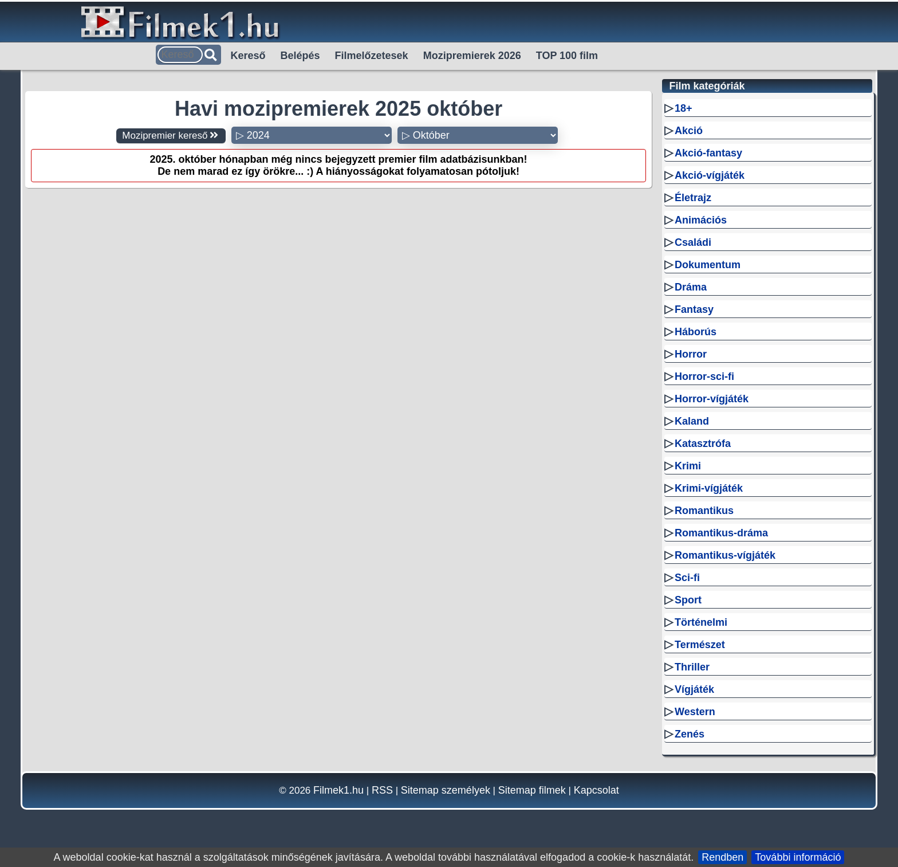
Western (695, 711)
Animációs (701, 220)
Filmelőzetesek (371, 55)
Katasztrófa (703, 443)
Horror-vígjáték (712, 399)
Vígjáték (694, 689)
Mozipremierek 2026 (472, 55)
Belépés (300, 55)
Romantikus (704, 510)
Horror (691, 354)
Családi (693, 242)
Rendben (722, 857)
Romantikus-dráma (721, 533)
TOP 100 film (567, 55)
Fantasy (694, 309)
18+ (683, 108)
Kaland (692, 421)
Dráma (691, 287)
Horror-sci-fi (704, 376)
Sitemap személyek (445, 790)
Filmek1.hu (338, 790)
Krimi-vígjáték (709, 488)
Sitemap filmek (532, 790)
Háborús (695, 332)
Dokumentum (708, 264)
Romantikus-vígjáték (725, 555)
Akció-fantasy (708, 153)
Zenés (689, 734)
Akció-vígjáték (710, 175)
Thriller (692, 667)
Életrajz (693, 197)
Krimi (688, 466)
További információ (798, 857)
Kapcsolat (596, 790)
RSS (382, 790)
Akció (689, 130)
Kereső (248, 55)
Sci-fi (687, 577)
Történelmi (701, 622)
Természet (700, 644)
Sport (688, 600)
